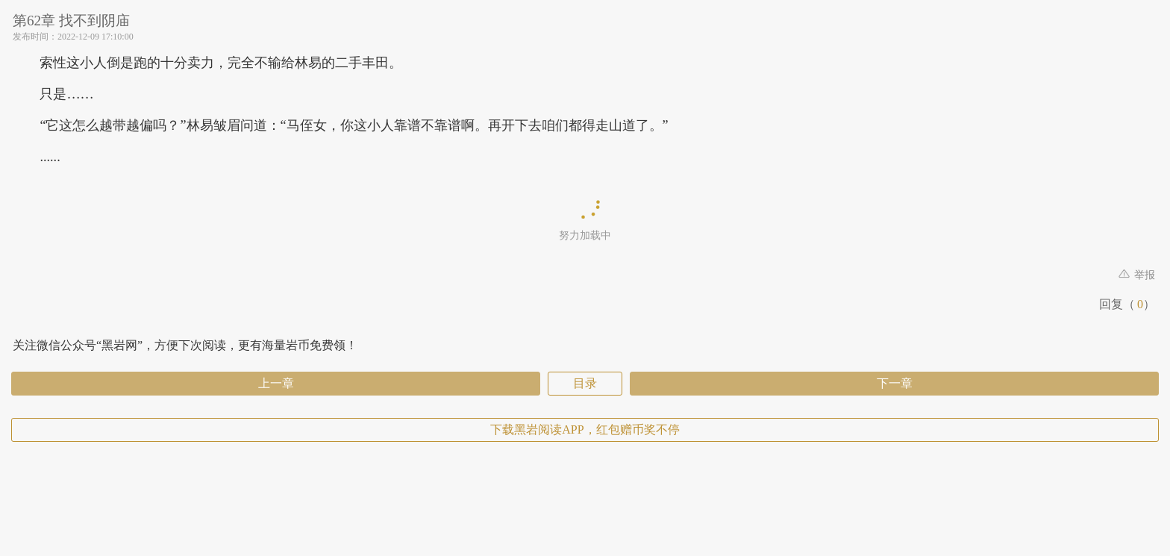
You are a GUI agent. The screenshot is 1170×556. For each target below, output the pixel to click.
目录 (585, 383)
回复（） (1127, 304)
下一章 (895, 383)
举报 (1137, 275)
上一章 (276, 383)
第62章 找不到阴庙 (71, 20)
